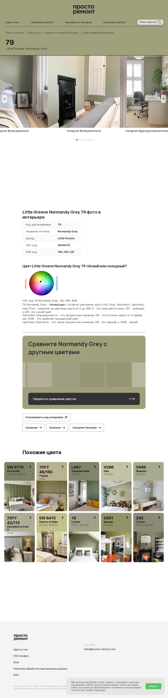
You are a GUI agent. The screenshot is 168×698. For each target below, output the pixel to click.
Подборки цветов (114, 22)
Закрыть (153, 686)
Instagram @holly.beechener (84, 131)
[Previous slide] (4, 99)
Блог (16, 662)
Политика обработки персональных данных (40, 668)
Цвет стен (12, 22)
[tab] (74, 139)
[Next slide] (163, 99)
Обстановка (21, 655)
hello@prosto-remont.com (100, 649)
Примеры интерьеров (78, 22)
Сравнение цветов (41, 22)
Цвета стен (20, 649)
